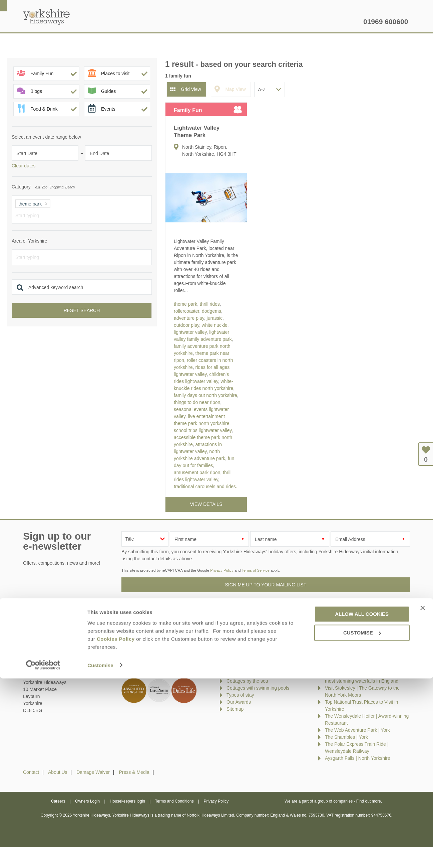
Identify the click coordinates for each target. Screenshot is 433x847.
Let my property (336, 21)
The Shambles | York (346, 737)
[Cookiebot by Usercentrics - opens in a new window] (43, 834)
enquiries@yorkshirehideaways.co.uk (70, 642)
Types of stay (240, 695)
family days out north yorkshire (205, 395)
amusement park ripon (197, 472)
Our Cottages (127, 21)
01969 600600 (385, 21)
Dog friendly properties (250, 667)
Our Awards (239, 702)
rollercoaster (186, 311)
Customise (100, 834)
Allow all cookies (362, 783)
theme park (185, 304)
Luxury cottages (243, 660)
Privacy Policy (222, 570)
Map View (235, 89)
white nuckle (215, 325)
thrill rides (210, 304)
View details (206, 504)
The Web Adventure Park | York (357, 730)
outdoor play (186, 325)
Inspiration (173, 21)
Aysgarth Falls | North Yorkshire (357, 758)
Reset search (82, 310)
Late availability (243, 653)
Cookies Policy (116, 807)
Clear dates (24, 165)
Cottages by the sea (247, 681)
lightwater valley (190, 332)
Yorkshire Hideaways (46, 16)
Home (85, 21)
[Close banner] (422, 776)
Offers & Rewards (224, 21)
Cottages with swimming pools (258, 688)
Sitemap (235, 709)
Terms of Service (255, 570)
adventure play (189, 318)
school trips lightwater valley (203, 430)
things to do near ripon (197, 402)
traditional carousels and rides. (205, 486)
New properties (242, 646)
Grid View (191, 89)
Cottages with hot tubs (250, 674)
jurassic (215, 318)
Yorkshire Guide (281, 21)
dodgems (211, 311)
